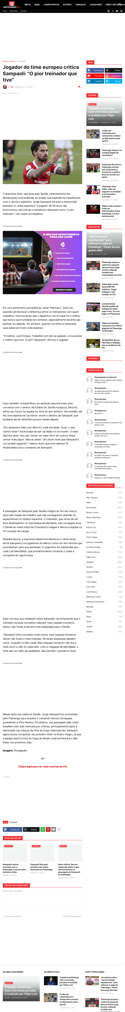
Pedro (104, 611)
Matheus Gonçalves (104, 601)
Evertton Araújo (104, 547)
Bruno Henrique (104, 517)
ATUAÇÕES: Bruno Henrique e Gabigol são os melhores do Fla (111, 344)
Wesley (104, 631)
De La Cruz (104, 532)
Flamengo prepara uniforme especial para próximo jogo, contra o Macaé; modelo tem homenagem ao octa (111, 268)
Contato (23, 11)
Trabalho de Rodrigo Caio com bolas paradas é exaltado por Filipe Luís (69, 981)
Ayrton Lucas (104, 512)
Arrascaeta (104, 507)
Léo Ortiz (104, 586)
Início (27, 4)
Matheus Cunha (104, 596)
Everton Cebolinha (104, 542)
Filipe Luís (104, 557)
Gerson (104, 567)
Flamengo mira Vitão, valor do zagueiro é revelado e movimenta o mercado (111, 191)
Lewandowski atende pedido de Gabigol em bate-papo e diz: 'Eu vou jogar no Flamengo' (111, 309)
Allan (104, 502)
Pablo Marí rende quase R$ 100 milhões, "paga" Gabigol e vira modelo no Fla (110, 289)
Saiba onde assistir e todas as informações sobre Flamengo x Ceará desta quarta (112, 211)
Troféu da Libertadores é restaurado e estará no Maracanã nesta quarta (111, 135)
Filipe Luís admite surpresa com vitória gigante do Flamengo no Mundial (112, 327)
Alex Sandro (104, 497)
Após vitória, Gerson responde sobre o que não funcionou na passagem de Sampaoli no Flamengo (69, 869)
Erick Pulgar (104, 537)
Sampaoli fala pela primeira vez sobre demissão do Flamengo (41, 867)
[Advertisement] (62, 36)
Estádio (67, 4)
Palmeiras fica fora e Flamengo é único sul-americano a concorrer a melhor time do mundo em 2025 (111, 170)
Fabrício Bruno (104, 552)
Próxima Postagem (72, 916)
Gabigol (104, 562)
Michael (104, 606)
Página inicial (9, 61)
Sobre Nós (14, 11)
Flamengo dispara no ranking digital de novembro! (112, 152)
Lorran (104, 577)
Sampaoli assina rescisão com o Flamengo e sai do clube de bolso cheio (14, 868)
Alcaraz (104, 492)
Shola (104, 621)
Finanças (81, 4)
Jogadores (96, 4)
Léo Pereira (104, 591)
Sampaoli (21, 61)
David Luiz (104, 527)
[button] (113, 4)
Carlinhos (104, 522)
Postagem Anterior (12, 916)
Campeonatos (51, 4)
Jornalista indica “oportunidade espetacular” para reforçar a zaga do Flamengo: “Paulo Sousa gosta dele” (109, 983)
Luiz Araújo (104, 582)
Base (37, 4)
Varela (104, 626)
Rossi (104, 616)
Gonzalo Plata (104, 572)
